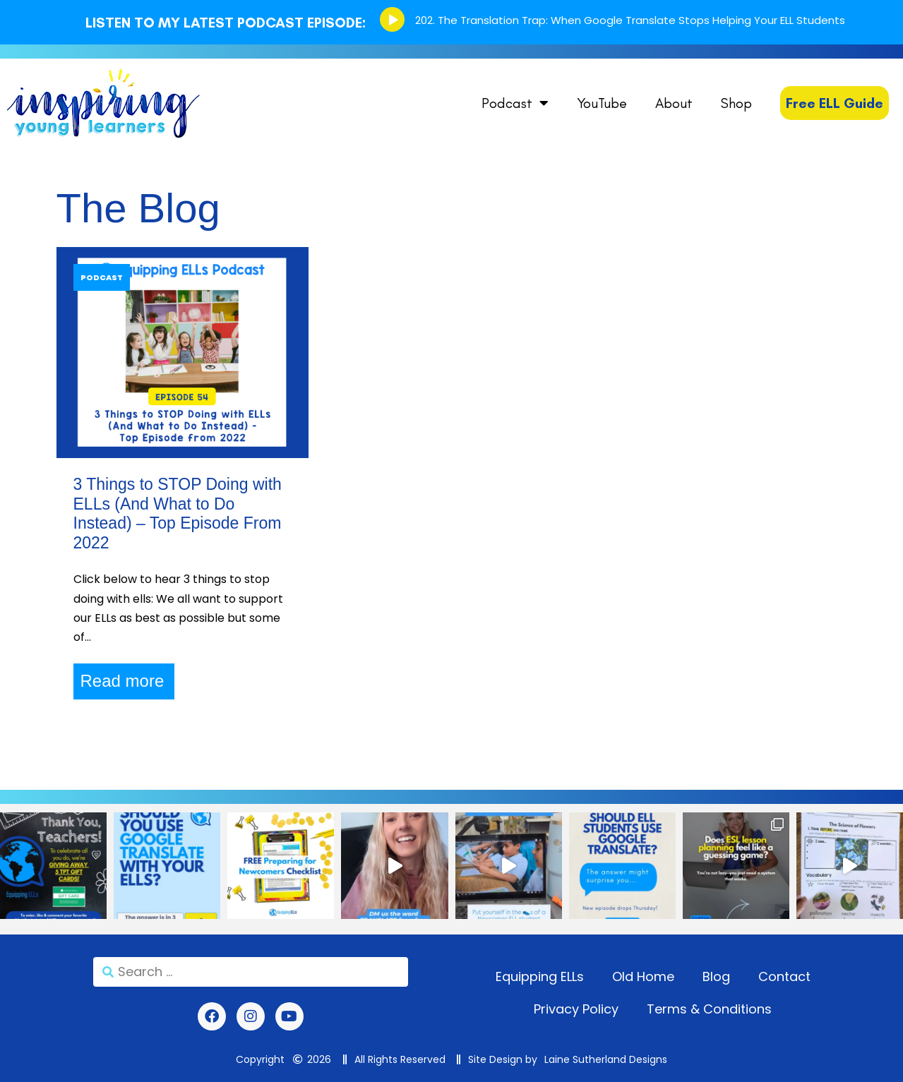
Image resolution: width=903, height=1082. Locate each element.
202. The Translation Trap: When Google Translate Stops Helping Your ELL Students (630, 20)
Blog (716, 976)
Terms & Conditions (709, 1009)
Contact (784, 976)
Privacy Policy (576, 1009)
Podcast (515, 103)
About (674, 103)
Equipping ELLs (540, 976)
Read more (122, 680)
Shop (736, 103)
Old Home (643, 976)
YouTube (602, 103)
